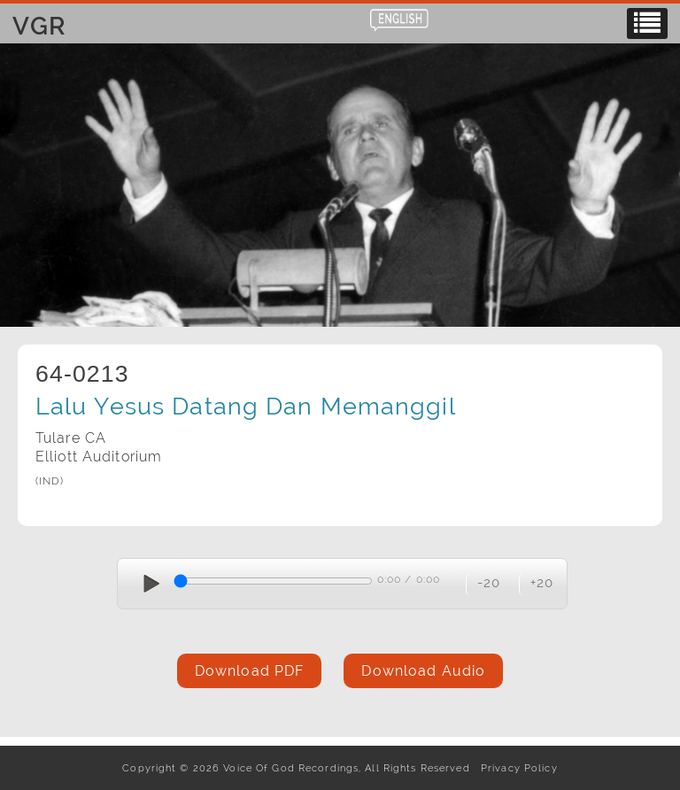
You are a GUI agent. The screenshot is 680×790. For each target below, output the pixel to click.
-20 (488, 582)
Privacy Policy (516, 768)
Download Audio (423, 670)
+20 (541, 582)
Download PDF (249, 670)
